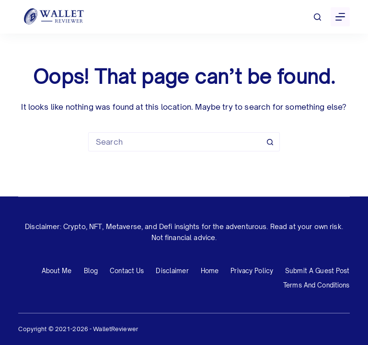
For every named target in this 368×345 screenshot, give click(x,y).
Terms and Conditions (316, 285)
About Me (57, 271)
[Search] (317, 17)
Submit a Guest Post (317, 271)
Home (210, 271)
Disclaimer (172, 271)
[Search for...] (174, 141)
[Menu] (340, 16)
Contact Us (127, 271)
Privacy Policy (251, 271)
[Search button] (270, 141)
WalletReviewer (115, 329)
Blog (91, 271)
